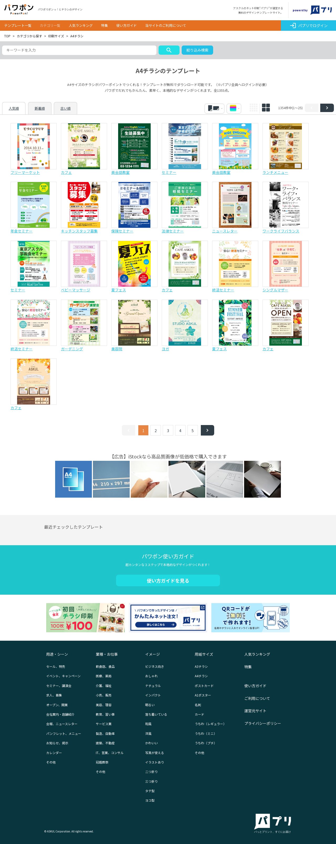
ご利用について (257, 698)
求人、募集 (54, 695)
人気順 (14, 108)
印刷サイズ (56, 36)
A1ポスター (203, 695)
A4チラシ (201, 676)
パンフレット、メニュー (63, 733)
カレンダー (54, 752)
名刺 (198, 705)
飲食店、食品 (105, 666)
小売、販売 (104, 695)
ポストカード (204, 685)
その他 (51, 762)
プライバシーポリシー (262, 723)
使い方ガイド (126, 25)
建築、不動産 (105, 743)
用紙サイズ (204, 654)
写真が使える (154, 752)
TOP (7, 36)
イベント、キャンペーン (63, 676)
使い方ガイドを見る (168, 580)
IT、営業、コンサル (110, 752)
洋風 (148, 733)
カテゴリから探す (29, 36)
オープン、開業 (57, 705)
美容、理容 (104, 705)
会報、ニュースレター (61, 723)
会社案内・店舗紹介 (60, 714)
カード (199, 714)
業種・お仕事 (107, 654)
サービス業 (104, 723)
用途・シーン (57, 654)
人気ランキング (81, 25)
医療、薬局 (104, 676)
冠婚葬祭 (102, 762)
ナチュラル (153, 685)
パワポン (19, 9)
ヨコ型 (150, 800)
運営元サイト (255, 710)
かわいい (151, 743)
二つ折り (151, 771)
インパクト (153, 695)
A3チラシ (201, 666)
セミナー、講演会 (58, 685)
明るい (150, 705)
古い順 (65, 108)
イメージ (152, 654)
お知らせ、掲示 (57, 743)
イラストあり (154, 762)
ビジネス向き (154, 666)
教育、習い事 (105, 714)
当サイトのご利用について (165, 25)
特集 (104, 25)
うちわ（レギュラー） (210, 723)
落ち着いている (156, 714)
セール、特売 (55, 666)
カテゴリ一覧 (50, 25)
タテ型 (150, 791)
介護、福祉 (104, 685)
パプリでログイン (309, 25)
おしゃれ (151, 676)
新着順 (40, 108)
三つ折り (151, 781)
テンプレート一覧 (18, 25)
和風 (148, 723)
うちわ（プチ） (206, 743)
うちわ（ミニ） (206, 733)
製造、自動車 (105, 733)
